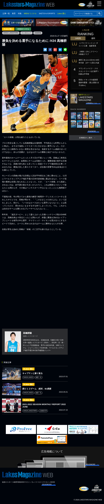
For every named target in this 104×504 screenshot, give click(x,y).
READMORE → (48, 484)
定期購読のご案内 (85, 138)
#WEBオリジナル (23, 29)
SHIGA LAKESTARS (10, 33)
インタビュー (26, 33)
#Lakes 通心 (8, 29)
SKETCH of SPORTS (47, 13)
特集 (20, 13)
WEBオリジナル (30, 13)
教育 (14, 13)
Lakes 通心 (61, 13)
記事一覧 (6, 13)
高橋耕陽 (38, 33)
